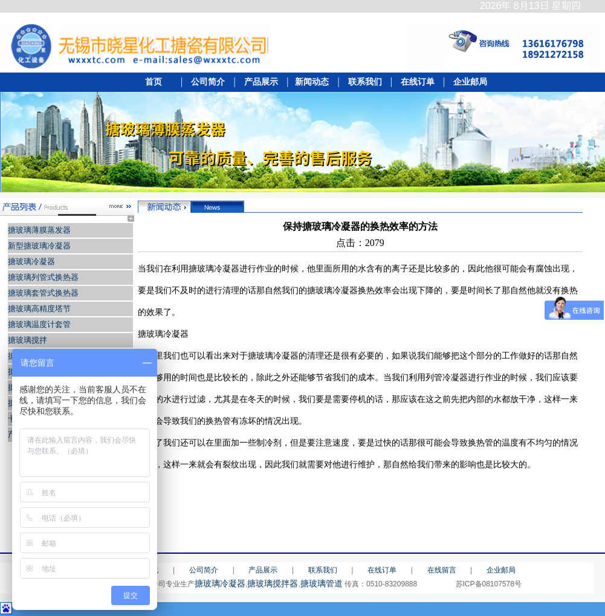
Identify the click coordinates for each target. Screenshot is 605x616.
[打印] (571, 492)
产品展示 (260, 81)
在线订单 (417, 81)
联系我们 (365, 81)
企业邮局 (467, 81)
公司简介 (207, 81)
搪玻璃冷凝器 (220, 583)
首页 (157, 81)
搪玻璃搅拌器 (272, 583)
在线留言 (441, 570)
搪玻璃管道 (321, 583)
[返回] (546, 492)
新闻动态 (312, 81)
